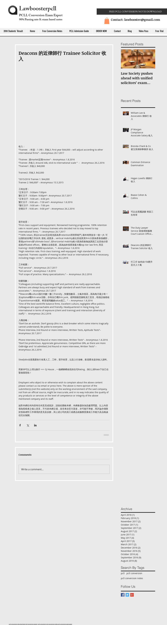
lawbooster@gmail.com (142, 19)
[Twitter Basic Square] (127, 595)
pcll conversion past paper (65, 624)
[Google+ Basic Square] (132, 595)
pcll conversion (134, 573)
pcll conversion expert (31, 624)
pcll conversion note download (17, 624)
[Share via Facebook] (20, 425)
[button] (106, 21)
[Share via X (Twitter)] (27, 425)
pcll (123, 573)
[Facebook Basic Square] (122, 595)
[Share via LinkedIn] (35, 425)
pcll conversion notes (132, 578)
